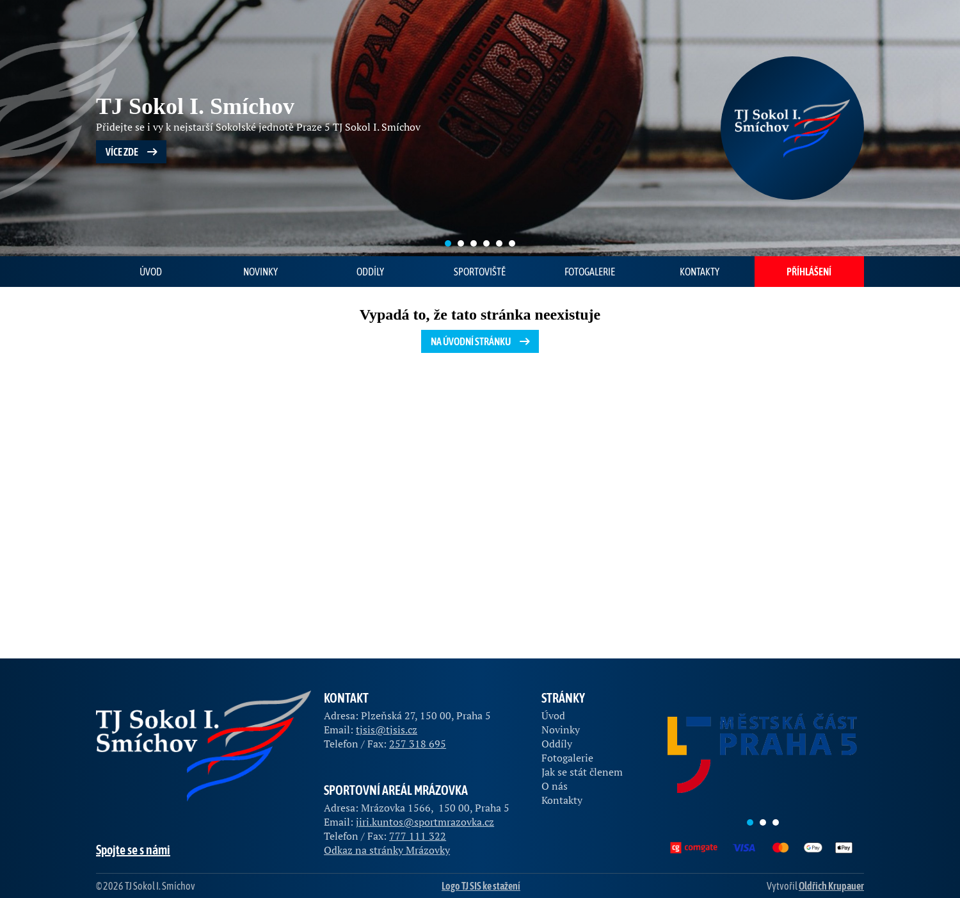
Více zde (133, 151)
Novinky (260, 271)
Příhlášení (809, 271)
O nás (554, 786)
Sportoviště (480, 271)
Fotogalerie (589, 271)
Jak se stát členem (582, 772)
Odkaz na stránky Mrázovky (387, 850)
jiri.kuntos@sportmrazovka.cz (425, 822)
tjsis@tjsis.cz (386, 729)
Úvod (151, 271)
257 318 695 (417, 744)
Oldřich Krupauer (831, 886)
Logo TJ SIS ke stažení (481, 886)
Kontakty (699, 271)
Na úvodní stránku (481, 341)
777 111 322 (417, 836)
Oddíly (370, 271)
